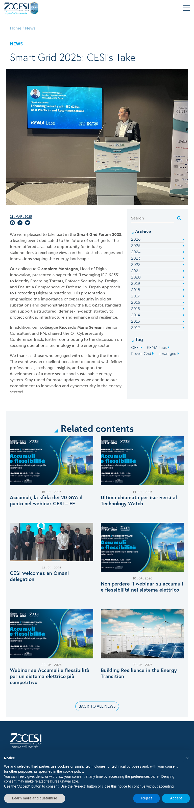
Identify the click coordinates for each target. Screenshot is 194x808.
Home (15, 28)
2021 (135, 270)
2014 (135, 315)
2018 (135, 289)
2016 (135, 302)
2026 (135, 239)
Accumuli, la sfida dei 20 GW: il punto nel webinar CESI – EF (46, 500)
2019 (135, 283)
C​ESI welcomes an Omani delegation (39, 576)
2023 (135, 258)
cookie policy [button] (73, 771)
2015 (135, 308)
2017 (135, 296)
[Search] (152, 218)
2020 (136, 277)
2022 (135, 264)
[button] (187, 758)
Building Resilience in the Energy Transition (139, 673)
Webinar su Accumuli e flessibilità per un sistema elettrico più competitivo (49, 676)
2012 (135, 327)
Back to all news (97, 706)
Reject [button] (146, 798)
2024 (135, 251)
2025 (135, 245)
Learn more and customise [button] (34, 798)
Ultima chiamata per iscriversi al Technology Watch (139, 500)
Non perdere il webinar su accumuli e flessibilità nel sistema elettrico (142, 587)
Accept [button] (176, 798)
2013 (135, 321)
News (30, 28)
